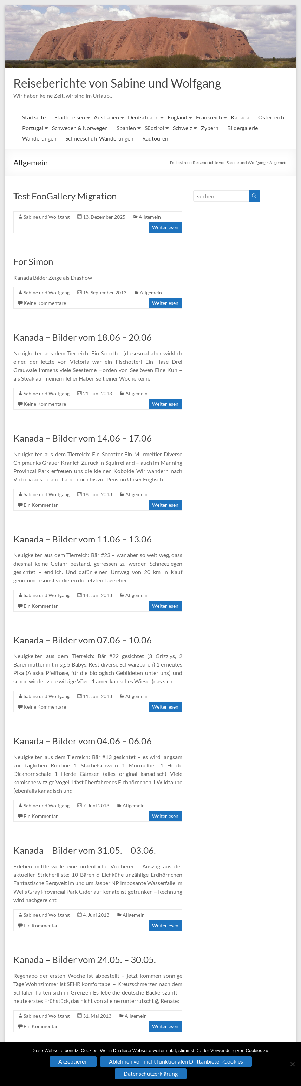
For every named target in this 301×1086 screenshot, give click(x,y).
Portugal (32, 128)
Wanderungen (39, 138)
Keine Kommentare (45, 303)
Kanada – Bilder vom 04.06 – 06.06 (82, 741)
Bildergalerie (242, 128)
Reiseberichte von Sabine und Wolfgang (122, 83)
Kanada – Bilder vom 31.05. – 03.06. (84, 850)
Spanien (126, 128)
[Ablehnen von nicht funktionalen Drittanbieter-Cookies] (292, 1063)
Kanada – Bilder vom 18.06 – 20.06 (82, 337)
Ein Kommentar (41, 505)
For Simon (33, 261)
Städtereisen (69, 117)
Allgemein (278, 162)
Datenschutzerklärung (151, 1073)
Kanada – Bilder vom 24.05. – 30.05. (84, 959)
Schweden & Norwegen (80, 128)
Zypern (209, 128)
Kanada (240, 117)
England (177, 117)
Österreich (271, 117)
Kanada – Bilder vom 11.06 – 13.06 (82, 539)
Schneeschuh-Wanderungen (99, 138)
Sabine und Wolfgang (47, 217)
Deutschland (143, 117)
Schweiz (182, 128)
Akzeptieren (73, 1061)
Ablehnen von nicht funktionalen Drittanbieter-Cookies (176, 1061)
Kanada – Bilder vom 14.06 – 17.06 (82, 438)
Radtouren (155, 138)
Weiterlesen (165, 228)
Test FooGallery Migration (65, 196)
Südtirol (154, 128)
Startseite (34, 117)
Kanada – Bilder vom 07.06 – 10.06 (82, 640)
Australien (106, 117)
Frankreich (209, 117)
